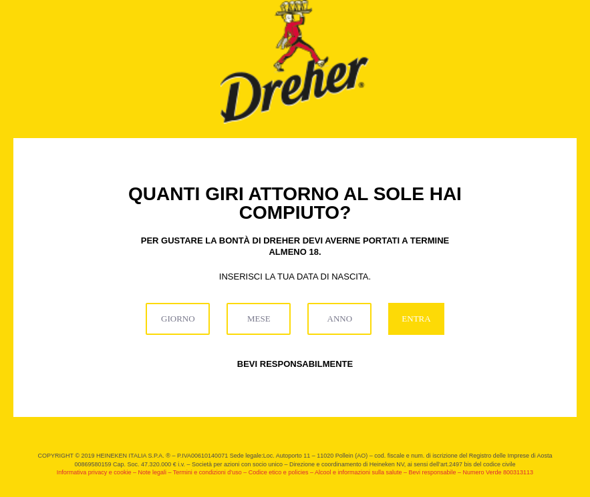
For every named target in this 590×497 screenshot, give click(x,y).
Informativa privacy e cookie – (97, 472)
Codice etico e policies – (282, 472)
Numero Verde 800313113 (498, 472)
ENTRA (416, 319)
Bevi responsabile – (435, 472)
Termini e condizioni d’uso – (211, 472)
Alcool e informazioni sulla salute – (362, 472)
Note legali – (155, 472)
